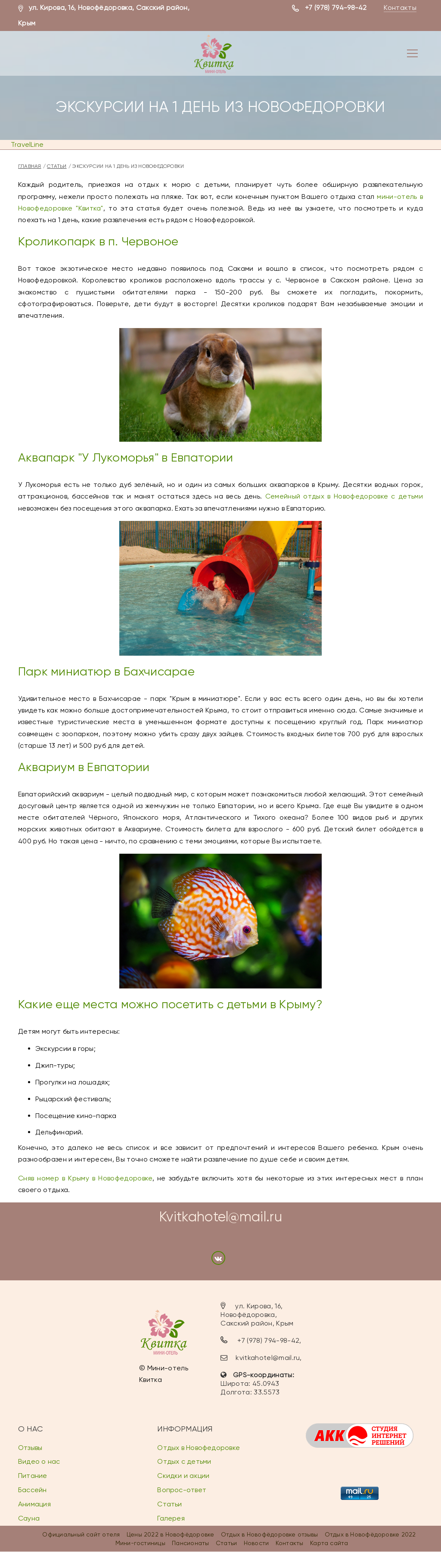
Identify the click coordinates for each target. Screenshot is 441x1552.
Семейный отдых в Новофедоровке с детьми (344, 496)
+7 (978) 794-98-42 (336, 7)
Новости (256, 1543)
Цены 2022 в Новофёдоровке (170, 1534)
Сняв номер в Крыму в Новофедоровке (85, 1178)
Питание (32, 1475)
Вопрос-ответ (181, 1490)
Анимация (34, 1504)
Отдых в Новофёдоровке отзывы (269, 1534)
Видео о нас (39, 1462)
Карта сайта (329, 1543)
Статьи (56, 166)
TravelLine (27, 144)
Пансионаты (190, 1543)
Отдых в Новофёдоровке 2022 (370, 1534)
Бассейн (32, 1490)
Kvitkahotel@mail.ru (220, 1217)
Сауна (29, 1518)
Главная (29, 166)
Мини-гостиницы (140, 1543)
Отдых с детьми (184, 1462)
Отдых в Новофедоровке (198, 1448)
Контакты (400, 7)
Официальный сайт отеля (81, 1534)
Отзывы (30, 1448)
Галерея (171, 1518)
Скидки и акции (183, 1475)
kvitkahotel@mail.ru (268, 1358)
